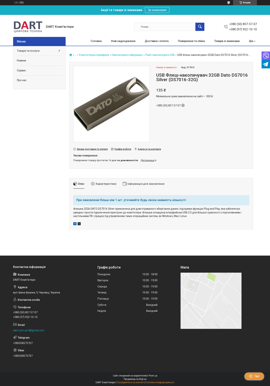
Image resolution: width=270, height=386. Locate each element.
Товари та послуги (28, 50)
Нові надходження (123, 41)
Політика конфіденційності (160, 382)
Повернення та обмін (191, 41)
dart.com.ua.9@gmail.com (28, 330)
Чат (254, 376)
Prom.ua (153, 375)
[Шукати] (199, 27)
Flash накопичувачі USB (160, 55)
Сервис (21, 70)
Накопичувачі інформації (127, 55)
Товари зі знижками (227, 41)
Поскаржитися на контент (130, 382)
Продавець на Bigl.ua (135, 379)
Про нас (21, 80)
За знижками (157, 10)
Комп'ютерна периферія (94, 55)
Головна (96, 41)
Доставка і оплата (157, 41)
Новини (21, 60)
